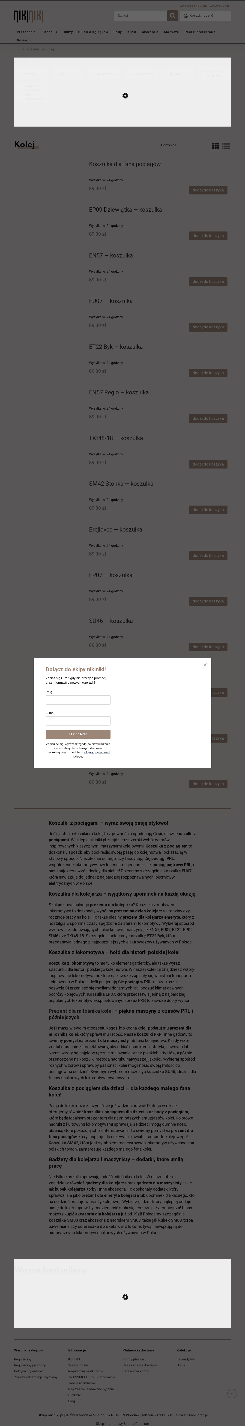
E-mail (50, 713)
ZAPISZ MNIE (78, 734)
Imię (49, 692)
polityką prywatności (96, 752)
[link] (31, 73)
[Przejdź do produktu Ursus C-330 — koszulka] (122, 1323)
